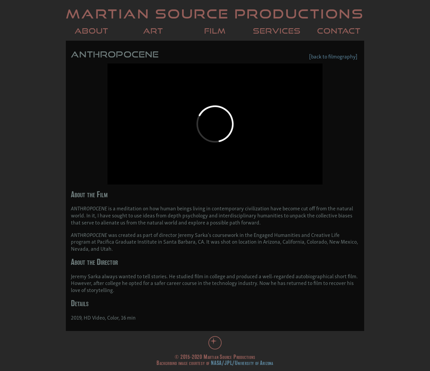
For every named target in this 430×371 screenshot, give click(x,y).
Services (277, 31)
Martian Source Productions (215, 13)
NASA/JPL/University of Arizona (242, 363)
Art (153, 31)
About (91, 31)
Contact (338, 31)
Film (215, 31)
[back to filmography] (333, 56)
